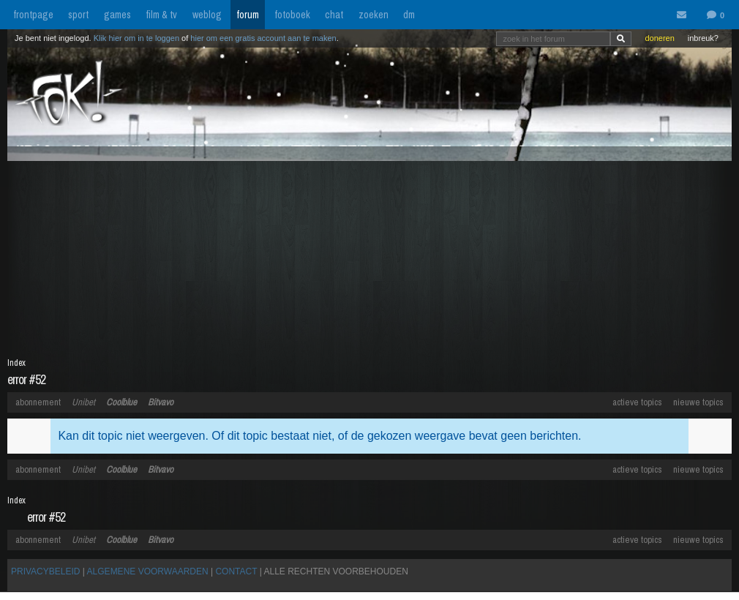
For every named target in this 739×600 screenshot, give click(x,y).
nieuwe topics (698, 402)
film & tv (161, 14)
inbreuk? (703, 38)
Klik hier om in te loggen (136, 38)
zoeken (374, 14)
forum (247, 14)
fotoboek (292, 14)
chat (334, 14)
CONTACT (236, 571)
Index (16, 363)
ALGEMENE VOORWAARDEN (148, 571)
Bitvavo (160, 402)
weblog (207, 14)
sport (78, 14)
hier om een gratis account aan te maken (263, 38)
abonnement (38, 402)
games (117, 14)
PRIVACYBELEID (45, 571)
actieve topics (637, 402)
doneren (659, 38)
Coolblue (121, 402)
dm (409, 14)
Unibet (83, 402)
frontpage (33, 14)
